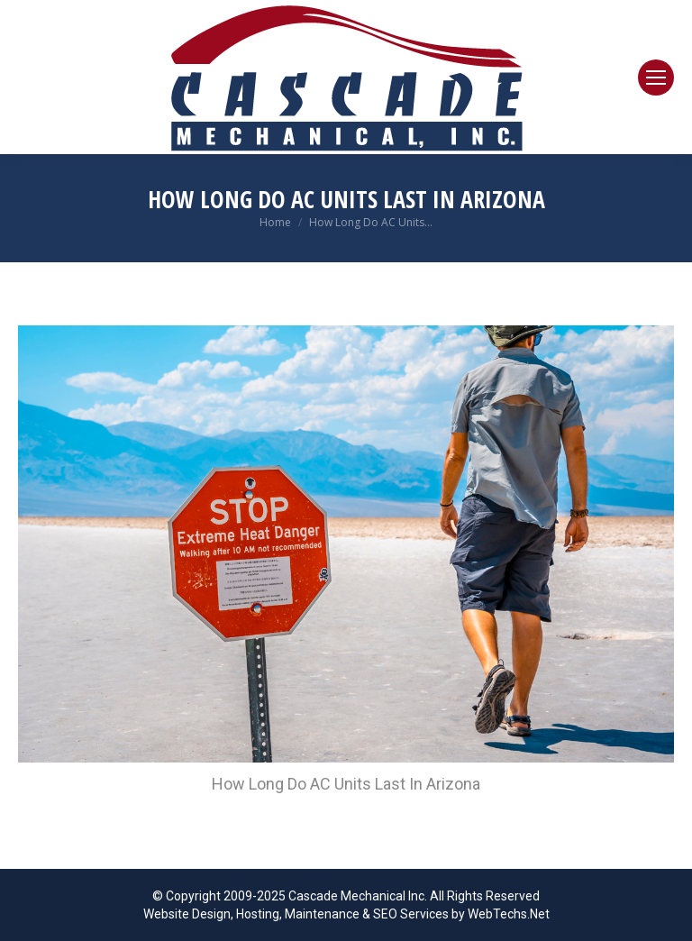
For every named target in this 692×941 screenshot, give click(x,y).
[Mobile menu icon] (656, 77)
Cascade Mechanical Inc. (357, 896)
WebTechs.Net (509, 914)
